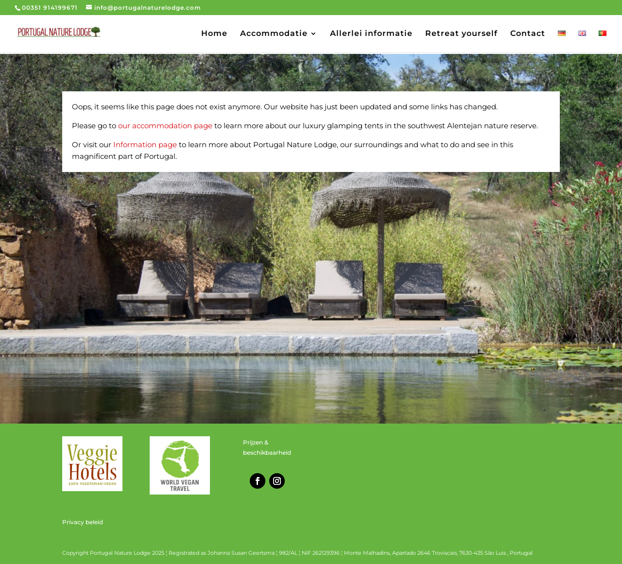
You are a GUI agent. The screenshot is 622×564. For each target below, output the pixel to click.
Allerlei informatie (371, 34)
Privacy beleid (82, 522)
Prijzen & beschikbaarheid (267, 447)
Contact (527, 34)
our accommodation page (165, 125)
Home (214, 34)
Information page (145, 144)
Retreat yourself (461, 34)
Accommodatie (274, 34)
